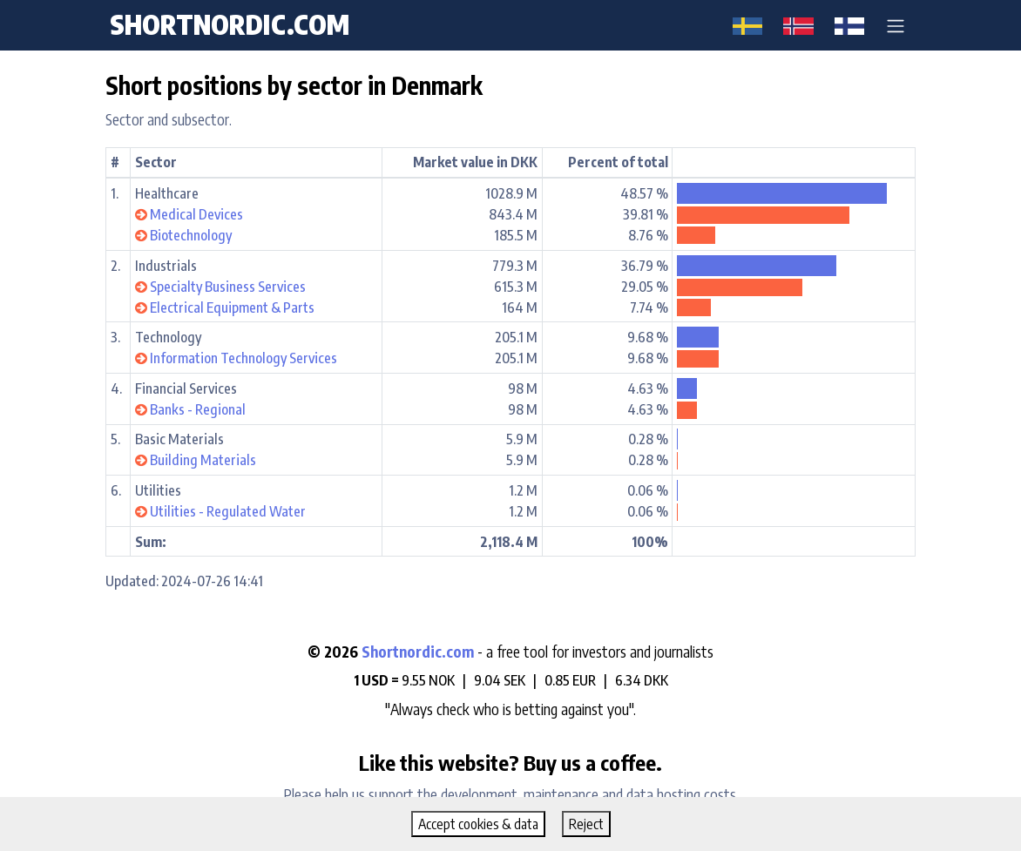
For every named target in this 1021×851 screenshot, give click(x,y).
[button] (895, 25)
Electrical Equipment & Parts (232, 307)
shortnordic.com (229, 24)
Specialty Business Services (228, 286)
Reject (586, 824)
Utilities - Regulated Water (228, 511)
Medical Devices (196, 214)
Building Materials (203, 460)
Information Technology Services (243, 358)
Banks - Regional (198, 409)
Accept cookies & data (478, 824)
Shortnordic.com (418, 651)
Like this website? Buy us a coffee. (510, 762)
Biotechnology (191, 235)
